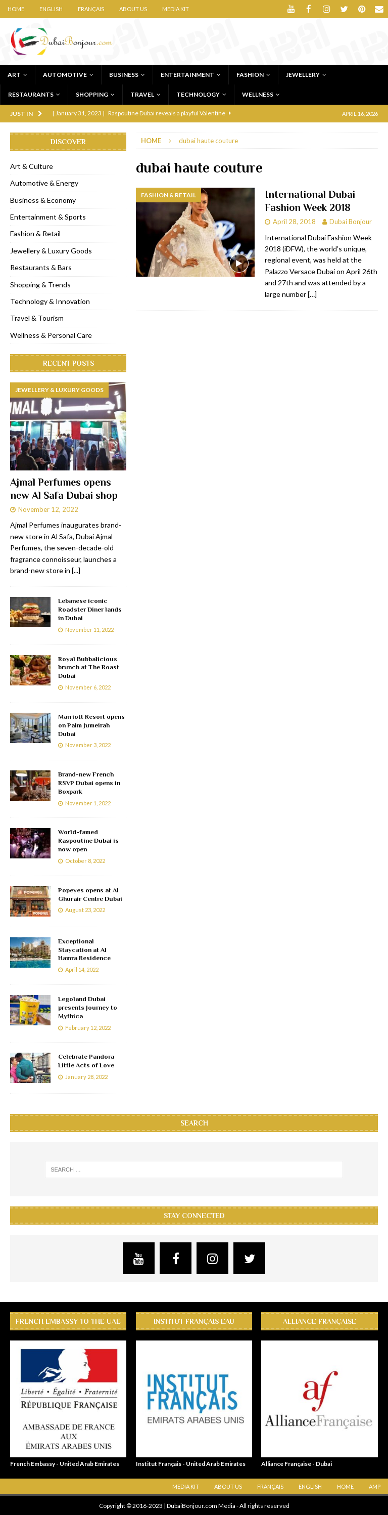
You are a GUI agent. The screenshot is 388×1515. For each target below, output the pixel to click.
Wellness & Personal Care (51, 334)
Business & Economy (43, 199)
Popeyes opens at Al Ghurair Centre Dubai (90, 894)
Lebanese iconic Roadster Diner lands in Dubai (90, 608)
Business (123, 74)
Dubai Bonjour (350, 221)
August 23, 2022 (85, 909)
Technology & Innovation (50, 300)
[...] (76, 570)
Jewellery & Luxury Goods (51, 250)
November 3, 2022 (88, 744)
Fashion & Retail (35, 233)
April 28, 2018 (294, 221)
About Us (133, 9)
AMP (374, 1486)
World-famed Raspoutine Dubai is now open (88, 840)
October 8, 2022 (85, 860)
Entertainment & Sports (48, 216)
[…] (312, 293)
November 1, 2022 (88, 802)
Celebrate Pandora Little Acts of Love (86, 1060)
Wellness (257, 94)
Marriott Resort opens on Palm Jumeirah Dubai (91, 724)
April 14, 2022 (82, 969)
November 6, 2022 (88, 686)
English (51, 9)
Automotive (65, 74)
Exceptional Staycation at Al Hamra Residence (84, 949)
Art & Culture (31, 165)
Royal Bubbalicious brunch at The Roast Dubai (88, 667)
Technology (198, 94)
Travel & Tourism (37, 317)
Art (14, 74)
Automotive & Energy (44, 182)
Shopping (92, 94)
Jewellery (303, 74)
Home (16, 9)
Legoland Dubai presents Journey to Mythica (87, 1006)
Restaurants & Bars (41, 267)
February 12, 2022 (88, 1027)
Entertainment (187, 74)
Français (91, 9)
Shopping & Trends (40, 284)
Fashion (250, 74)
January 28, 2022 (86, 1076)
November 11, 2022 (89, 629)
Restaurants (31, 94)
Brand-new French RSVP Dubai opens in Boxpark (89, 782)
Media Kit (175, 9)
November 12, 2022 (48, 508)
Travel (142, 94)
